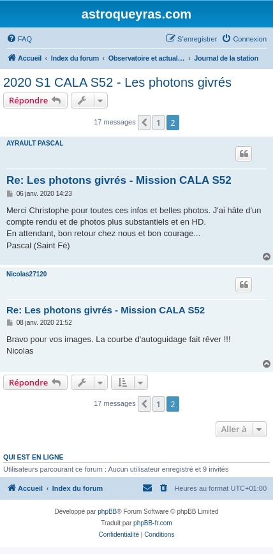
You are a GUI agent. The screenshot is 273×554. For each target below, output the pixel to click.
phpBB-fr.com (152, 523)
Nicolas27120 (26, 274)
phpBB (107, 511)
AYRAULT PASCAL (34, 143)
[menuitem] (19, 39)
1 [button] (158, 122)
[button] (144, 122)
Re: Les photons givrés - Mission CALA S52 (119, 180)
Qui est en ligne (33, 457)
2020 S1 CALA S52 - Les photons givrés (117, 82)
